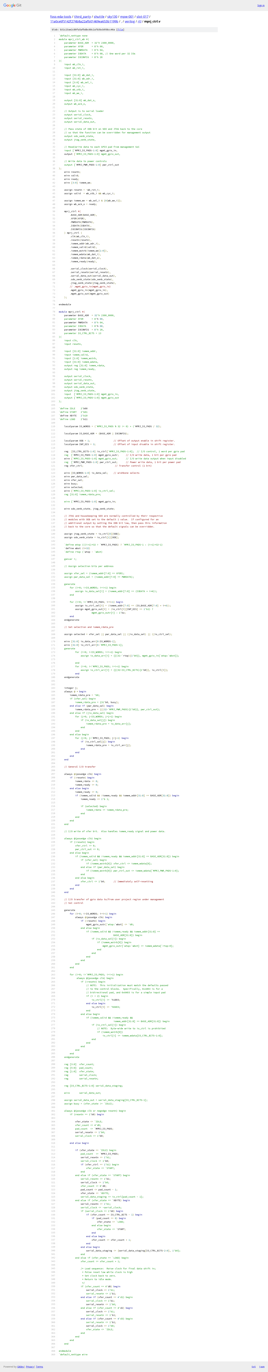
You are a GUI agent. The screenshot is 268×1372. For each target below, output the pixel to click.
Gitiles (20, 1366)
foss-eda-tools (60, 16)
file (120, 29)
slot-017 (142, 16)
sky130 (112, 16)
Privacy (30, 1366)
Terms (39, 1366)
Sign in (261, 5)
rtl (139, 21)
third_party (82, 16)
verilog (130, 21)
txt (254, 1366)
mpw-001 (127, 16)
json (262, 1366)
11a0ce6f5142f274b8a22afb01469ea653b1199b (84, 21)
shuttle (99, 16)
